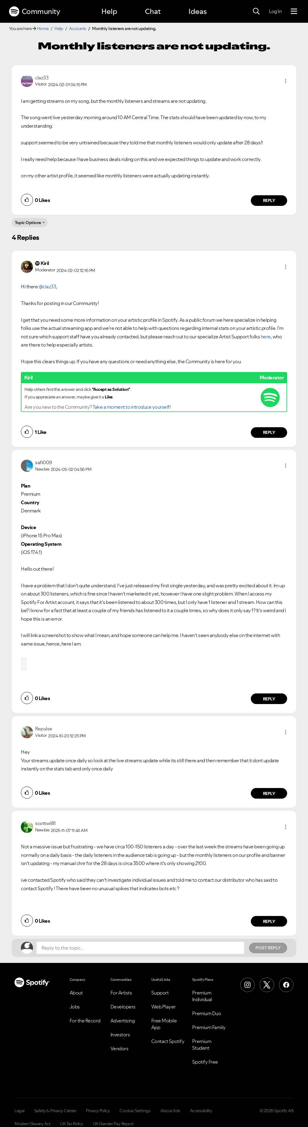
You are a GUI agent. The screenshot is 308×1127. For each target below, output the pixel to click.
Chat (153, 11)
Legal (20, 1110)
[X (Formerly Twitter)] (267, 985)
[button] (285, 81)
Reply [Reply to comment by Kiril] (269, 432)
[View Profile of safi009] (43, 462)
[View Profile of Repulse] (43, 728)
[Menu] (294, 11)
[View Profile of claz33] (41, 77)
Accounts (77, 28)
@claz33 (47, 286)
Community (34, 11)
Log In (275, 11)
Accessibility (201, 1110)
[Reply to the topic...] (140, 948)
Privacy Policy (98, 1110)
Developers (123, 1006)
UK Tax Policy (71, 1123)
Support (160, 992)
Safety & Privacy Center (55, 1110)
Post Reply (268, 948)
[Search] (256, 11)
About (76, 992)
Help (109, 11)
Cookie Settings (135, 1110)
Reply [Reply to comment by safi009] (269, 699)
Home (43, 28)
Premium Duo (206, 1013)
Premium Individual (202, 996)
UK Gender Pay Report (113, 1123)
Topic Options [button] (28, 223)
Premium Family (209, 1027)
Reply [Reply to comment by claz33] (269, 200)
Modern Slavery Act (32, 1123)
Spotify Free (205, 1061)
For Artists (121, 992)
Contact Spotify (168, 1041)
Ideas (197, 11)
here (266, 336)
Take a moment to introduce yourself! (132, 407)
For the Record (85, 1020)
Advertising (122, 1020)
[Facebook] (286, 985)
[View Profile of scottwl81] (45, 823)
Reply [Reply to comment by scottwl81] (269, 921)
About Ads (170, 1110)
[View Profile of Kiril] (45, 263)
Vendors (119, 1048)
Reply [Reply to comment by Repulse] (269, 793)
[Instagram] (247, 985)
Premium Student (201, 1044)
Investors (120, 1034)
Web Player (163, 1006)
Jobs (75, 1006)
